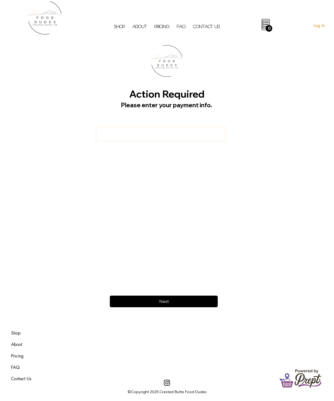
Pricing (17, 356)
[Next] (164, 301)
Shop (16, 333)
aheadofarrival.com (207, 349)
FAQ (15, 367)
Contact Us (21, 379)
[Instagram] (167, 383)
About (16, 344)
